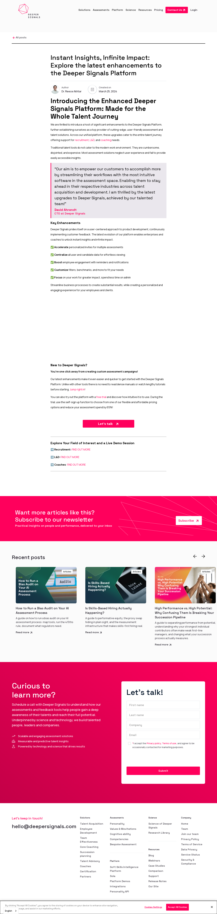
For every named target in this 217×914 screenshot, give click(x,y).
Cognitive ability (120, 834)
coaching (105, 140)
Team (184, 829)
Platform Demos (120, 881)
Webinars (154, 860)
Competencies (119, 839)
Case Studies (156, 865)
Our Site (153, 886)
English (8, 910)
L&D (92, 140)
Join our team (190, 834)
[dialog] (108, 907)
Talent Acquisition (91, 823)
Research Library (159, 832)
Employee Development (88, 830)
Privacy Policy (190, 839)
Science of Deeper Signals (160, 825)
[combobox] (11, 911)
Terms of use (169, 743)
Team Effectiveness (89, 839)
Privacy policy (154, 743)
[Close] (211, 906)
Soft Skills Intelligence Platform (124, 869)
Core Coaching (89, 847)
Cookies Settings (153, 907)
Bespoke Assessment (123, 844)
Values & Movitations (123, 829)
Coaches (85, 866)
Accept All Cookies (177, 907)
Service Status (190, 854)
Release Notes (157, 881)
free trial (101, 397)
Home (184, 823)
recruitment (82, 140)
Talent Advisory (90, 861)
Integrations (118, 886)
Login (193, 10)
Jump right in (77, 389)
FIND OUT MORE (81, 449)
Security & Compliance (188, 861)
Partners (85, 876)
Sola (112, 876)
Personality (117, 823)
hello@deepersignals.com (44, 826)
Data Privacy (189, 849)
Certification (88, 871)
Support (153, 876)
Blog (151, 855)
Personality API (119, 891)
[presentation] (151, 759)
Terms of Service (191, 844)
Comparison (155, 871)
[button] (84, 10)
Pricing (158, 10)
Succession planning (87, 854)
